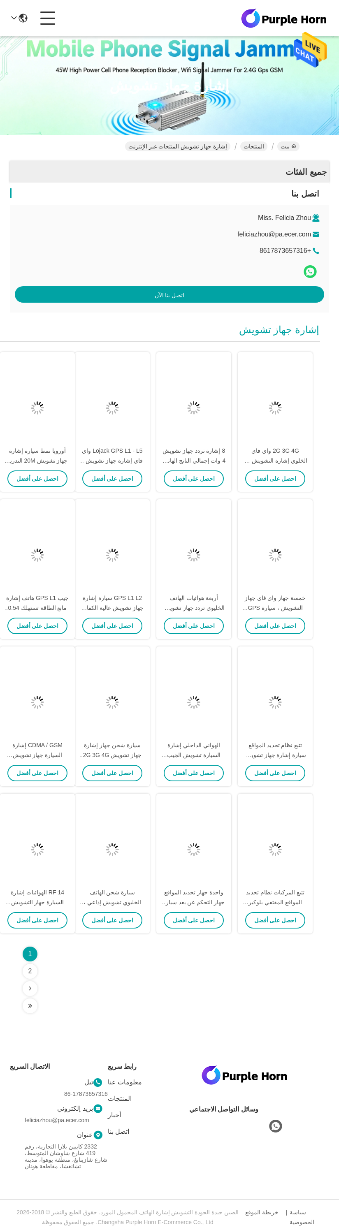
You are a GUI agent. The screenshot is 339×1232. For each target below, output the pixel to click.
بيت (288, 146)
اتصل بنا (118, 1131)
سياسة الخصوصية (302, 1217)
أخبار (114, 1115)
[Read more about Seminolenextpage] (30, 988)
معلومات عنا (125, 1082)
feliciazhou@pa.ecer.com (274, 234)
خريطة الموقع (262, 1212)
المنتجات (254, 146)
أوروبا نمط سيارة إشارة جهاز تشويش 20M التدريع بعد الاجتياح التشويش (37, 460)
